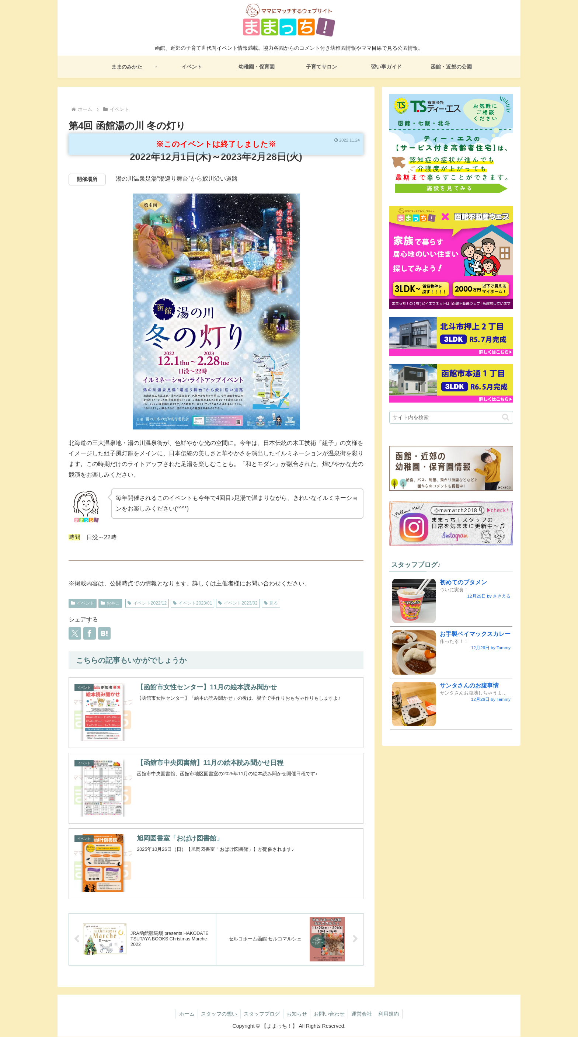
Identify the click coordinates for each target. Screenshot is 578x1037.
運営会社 (364, 1014)
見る (271, 603)
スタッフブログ (261, 1014)
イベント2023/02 (237, 603)
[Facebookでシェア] (89, 633)
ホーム (183, 1014)
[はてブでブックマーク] (104, 633)
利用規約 (392, 1014)
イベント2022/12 (147, 603)
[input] (451, 417)
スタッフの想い (217, 1014)
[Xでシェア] (75, 633)
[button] (505, 417)
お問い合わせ (330, 1014)
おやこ (110, 603)
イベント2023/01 (192, 603)
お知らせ (296, 1014)
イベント (82, 603)
